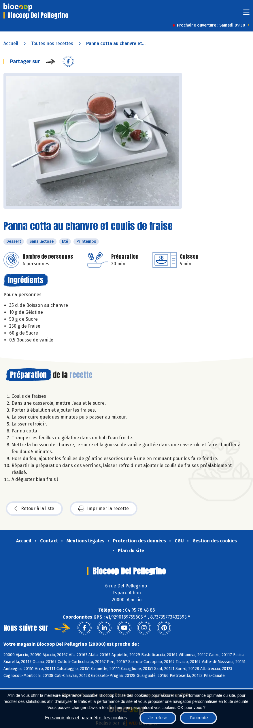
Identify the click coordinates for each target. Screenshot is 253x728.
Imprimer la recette (103, 509)
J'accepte (198, 717)
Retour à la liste (34, 509)
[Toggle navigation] (246, 14)
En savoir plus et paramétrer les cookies (86, 717)
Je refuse (157, 717)
